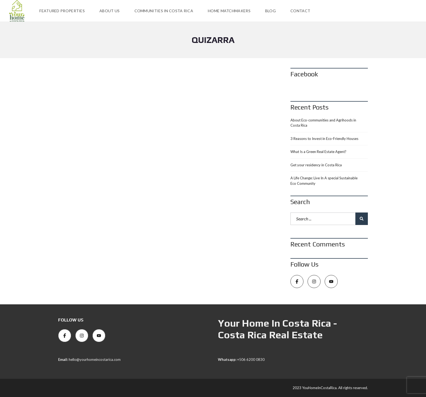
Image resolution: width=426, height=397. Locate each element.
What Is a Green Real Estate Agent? (318, 151)
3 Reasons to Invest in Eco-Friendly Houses (324, 138)
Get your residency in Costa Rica (316, 165)
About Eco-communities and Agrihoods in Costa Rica (323, 123)
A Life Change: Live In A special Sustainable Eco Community (324, 181)
